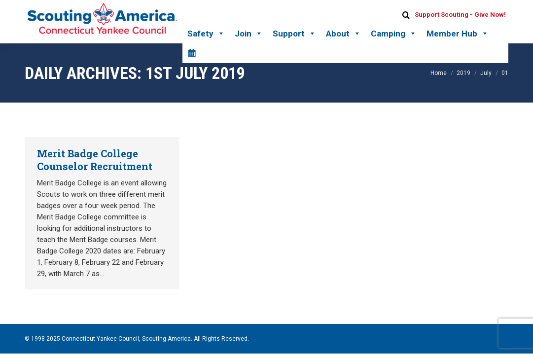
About (343, 33)
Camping (394, 33)
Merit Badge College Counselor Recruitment (94, 160)
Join (249, 33)
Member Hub (457, 33)
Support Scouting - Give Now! (460, 14)
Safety (206, 33)
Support (294, 33)
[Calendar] (191, 53)
